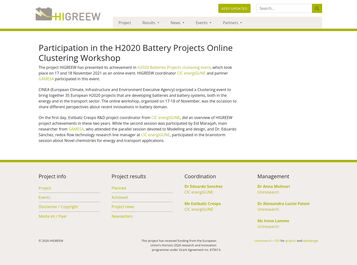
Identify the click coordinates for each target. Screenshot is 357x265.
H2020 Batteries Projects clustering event (173, 67)
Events (202, 22)
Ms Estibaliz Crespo (203, 203)
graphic (291, 240)
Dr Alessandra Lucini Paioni (284, 203)
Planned (119, 188)
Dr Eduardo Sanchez (204, 186)
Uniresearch (268, 192)
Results (149, 22)
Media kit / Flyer (53, 216)
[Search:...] (284, 8)
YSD (277, 240)
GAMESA (46, 78)
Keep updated (234, 8)
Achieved (120, 197)
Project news (123, 206)
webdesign (310, 240)
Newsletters (122, 216)
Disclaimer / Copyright (58, 206)
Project (125, 22)
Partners (231, 22)
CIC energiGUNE (191, 73)
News (176, 22)
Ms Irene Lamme (273, 220)
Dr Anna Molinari (274, 186)
